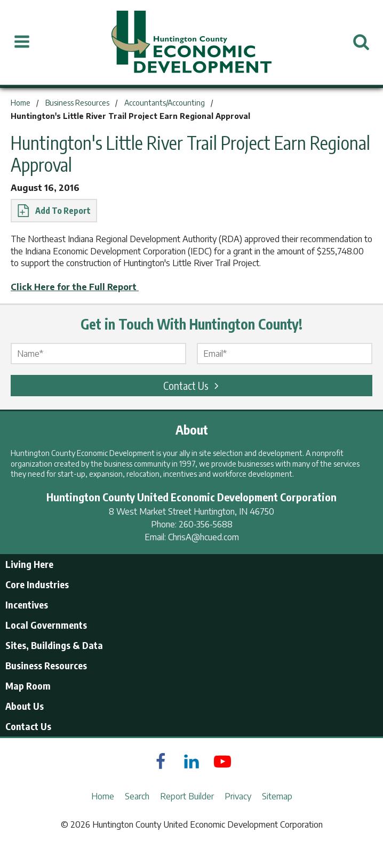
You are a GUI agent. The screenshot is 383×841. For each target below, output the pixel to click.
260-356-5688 (206, 524)
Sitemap (277, 796)
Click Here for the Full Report (75, 287)
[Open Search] (361, 42)
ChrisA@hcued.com (203, 537)
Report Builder (187, 796)
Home (102, 796)
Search (137, 796)
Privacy (238, 796)
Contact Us (192, 385)
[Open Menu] (21, 42)
